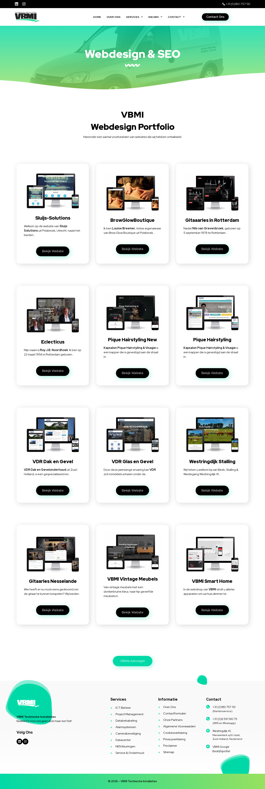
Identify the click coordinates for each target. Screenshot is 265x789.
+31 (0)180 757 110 (224, 707)
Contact (176, 17)
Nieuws (155, 17)
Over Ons (114, 17)
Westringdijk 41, (222, 731)
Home (97, 17)
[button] (215, 17)
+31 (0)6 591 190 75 (225, 719)
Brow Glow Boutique (122, 233)
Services (134, 17)
